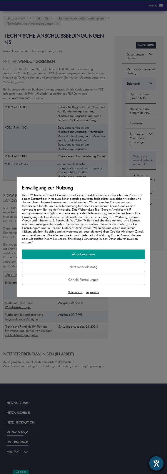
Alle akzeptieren (83, 254)
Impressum (92, 292)
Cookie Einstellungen (83, 280)
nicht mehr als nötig (83, 267)
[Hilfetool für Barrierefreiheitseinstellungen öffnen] (156, 463)
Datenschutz (75, 292)
